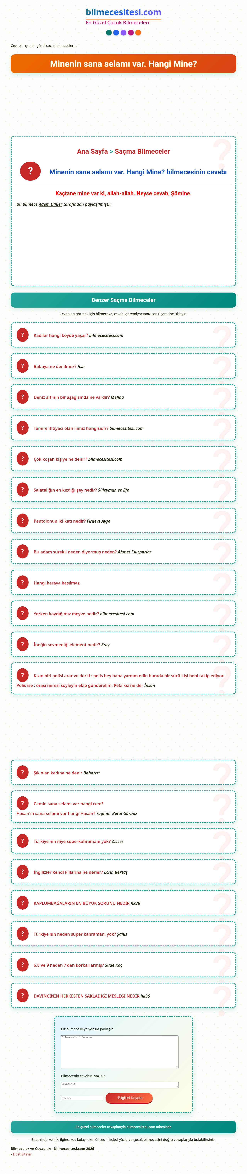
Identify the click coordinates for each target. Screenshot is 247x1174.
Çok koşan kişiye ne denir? (61, 461)
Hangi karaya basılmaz (57, 587)
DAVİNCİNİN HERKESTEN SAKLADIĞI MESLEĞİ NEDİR (87, 1006)
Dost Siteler (22, 1164)
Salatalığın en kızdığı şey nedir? (66, 493)
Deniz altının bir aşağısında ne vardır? (73, 398)
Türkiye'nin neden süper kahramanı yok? (76, 943)
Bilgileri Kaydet (129, 1108)
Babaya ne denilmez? (56, 367)
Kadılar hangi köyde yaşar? (62, 336)
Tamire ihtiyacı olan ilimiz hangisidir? (72, 430)
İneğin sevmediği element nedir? (68, 650)
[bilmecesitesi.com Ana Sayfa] (123, 17)
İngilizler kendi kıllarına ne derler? (69, 880)
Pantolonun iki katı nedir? (61, 524)
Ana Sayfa (92, 151)
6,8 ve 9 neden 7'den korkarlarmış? (70, 975)
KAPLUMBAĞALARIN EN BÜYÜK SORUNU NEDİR (82, 912)
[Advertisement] (123, 103)
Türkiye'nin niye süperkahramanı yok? (73, 849)
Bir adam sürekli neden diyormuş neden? (76, 556)
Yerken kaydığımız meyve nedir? (67, 619)
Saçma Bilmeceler (142, 151)
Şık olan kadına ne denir (59, 779)
